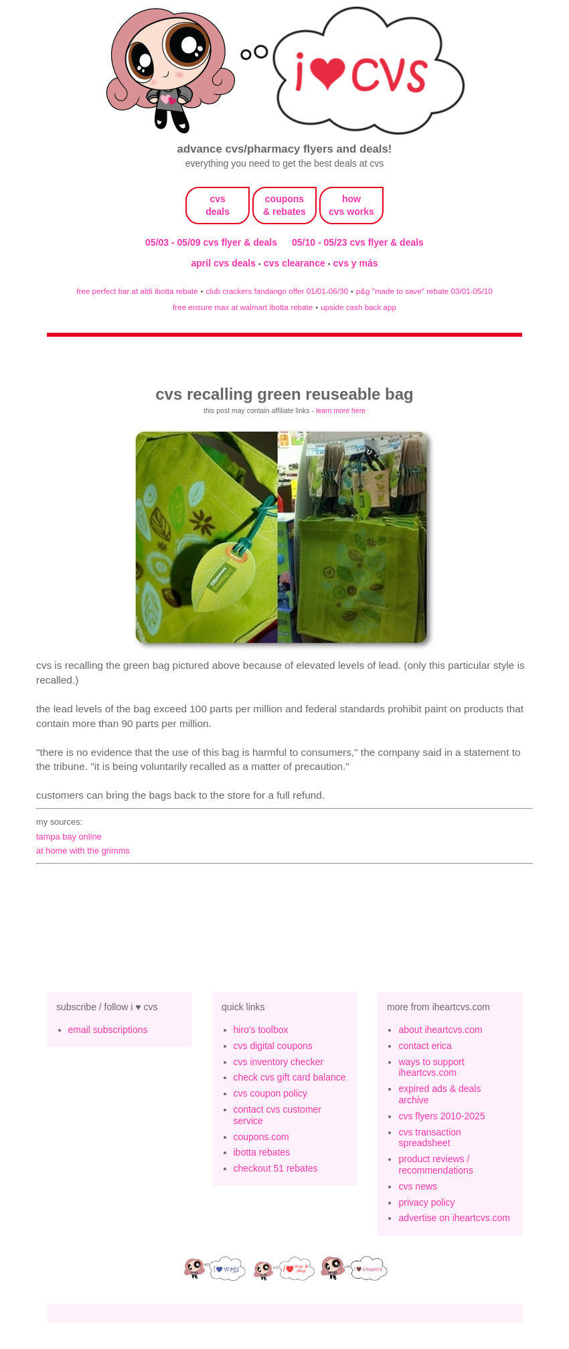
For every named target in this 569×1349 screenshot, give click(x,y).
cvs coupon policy (271, 1093)
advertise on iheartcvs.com (454, 1217)
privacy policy (426, 1202)
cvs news (417, 1186)
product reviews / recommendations (435, 1165)
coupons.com (261, 1136)
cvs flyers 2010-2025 (441, 1116)
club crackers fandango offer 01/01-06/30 (277, 291)
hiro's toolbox (261, 1029)
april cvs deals (224, 263)
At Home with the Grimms (83, 851)
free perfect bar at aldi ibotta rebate (136, 291)
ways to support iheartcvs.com (431, 1067)
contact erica (424, 1045)
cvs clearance (296, 263)
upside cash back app (358, 307)
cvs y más (355, 263)
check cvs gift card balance (290, 1077)
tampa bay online (69, 836)
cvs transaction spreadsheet (429, 1138)
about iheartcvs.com (440, 1029)
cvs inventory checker (279, 1061)
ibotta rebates (262, 1152)
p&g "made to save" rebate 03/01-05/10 (424, 291)
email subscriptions (108, 1029)
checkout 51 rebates (276, 1168)
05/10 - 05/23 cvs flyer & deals (358, 242)
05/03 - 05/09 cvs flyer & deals (211, 242)
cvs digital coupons (273, 1045)
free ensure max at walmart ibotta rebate (243, 307)
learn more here (340, 410)
